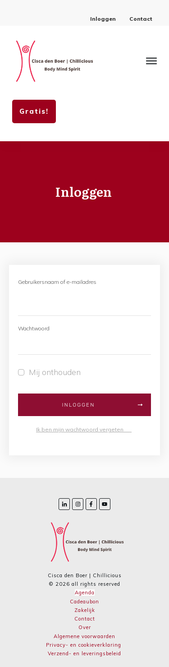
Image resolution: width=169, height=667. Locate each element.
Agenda (85, 592)
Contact (84, 619)
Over (84, 627)
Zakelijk (84, 610)
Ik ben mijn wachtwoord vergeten (84, 429)
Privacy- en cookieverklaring (83, 645)
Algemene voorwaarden (84, 636)
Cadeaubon (84, 601)
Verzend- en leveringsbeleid (84, 653)
